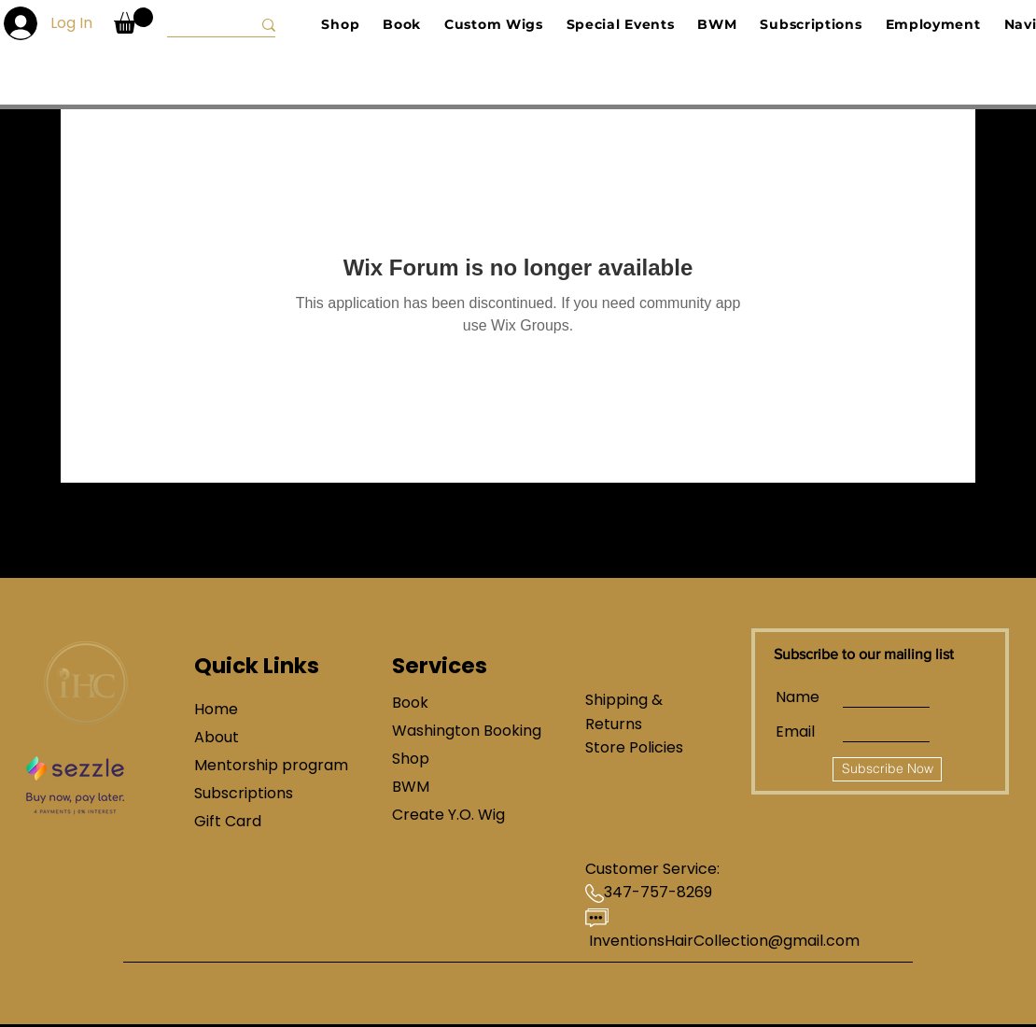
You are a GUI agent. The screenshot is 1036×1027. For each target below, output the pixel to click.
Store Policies (634, 747)
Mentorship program (260, 765)
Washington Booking (458, 730)
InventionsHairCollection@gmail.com (724, 940)
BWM (410, 786)
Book (410, 702)
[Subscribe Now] (887, 769)
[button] (133, 20)
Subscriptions (243, 793)
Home (216, 709)
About (216, 737)
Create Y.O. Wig (448, 814)
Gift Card (227, 821)
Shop (410, 758)
